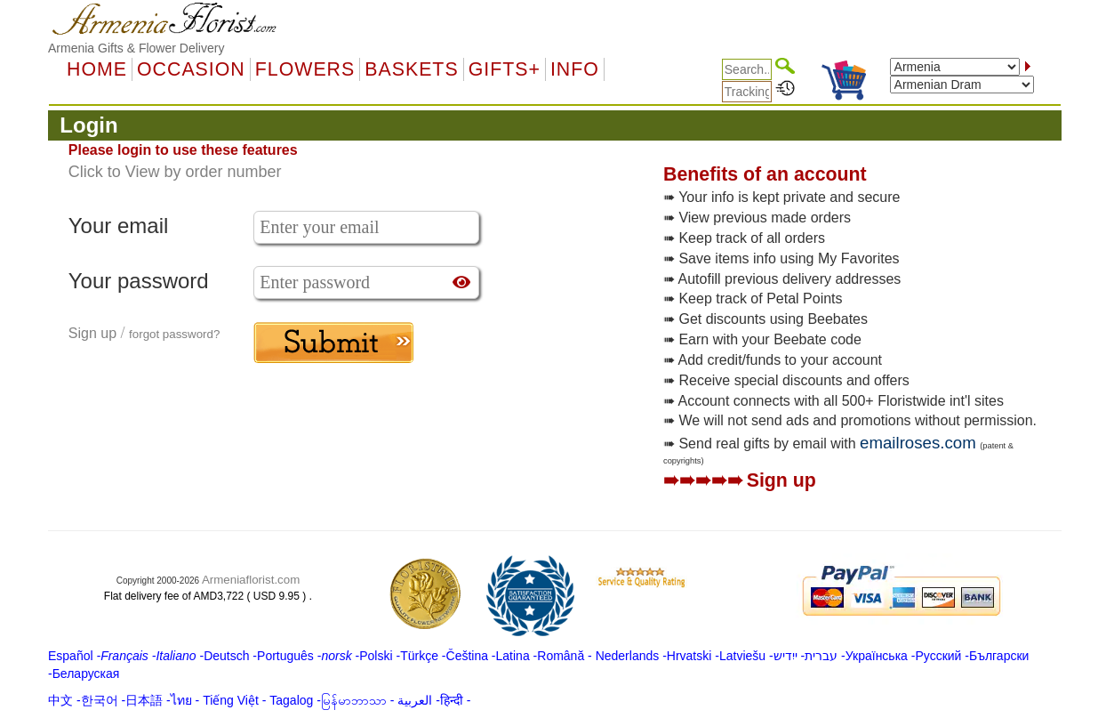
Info (574, 69)
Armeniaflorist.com (251, 579)
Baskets (411, 69)
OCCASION (191, 69)
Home (97, 69)
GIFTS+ (505, 69)
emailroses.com (918, 442)
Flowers (305, 69)
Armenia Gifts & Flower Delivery (136, 48)
